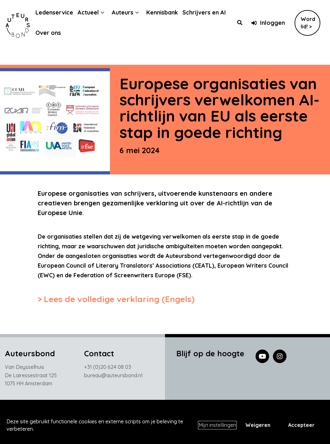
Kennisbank (167, 12)
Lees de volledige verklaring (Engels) (119, 299)
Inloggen (268, 22)
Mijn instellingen (217, 425)
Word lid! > (308, 23)
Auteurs (127, 12)
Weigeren (257, 425)
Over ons (53, 32)
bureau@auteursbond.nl (113, 377)
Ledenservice (59, 12)
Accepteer (301, 425)
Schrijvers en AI (209, 12)
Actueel (93, 12)
